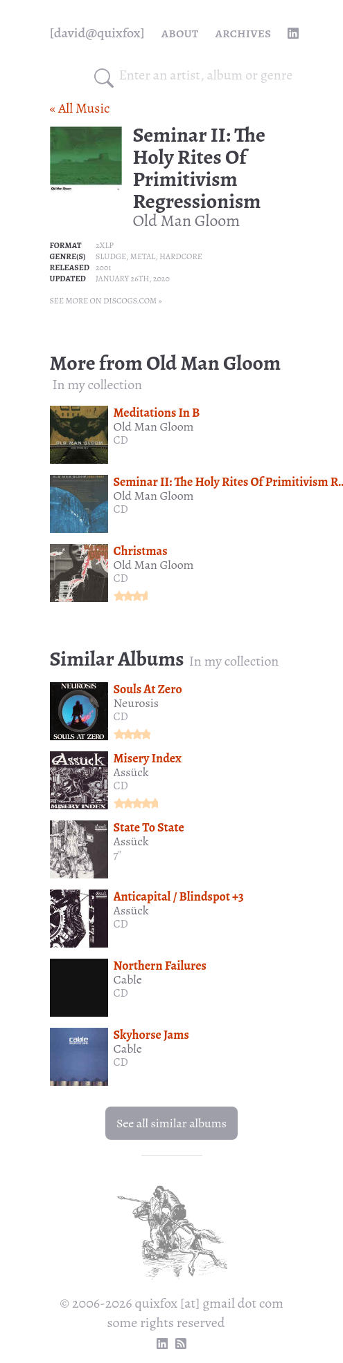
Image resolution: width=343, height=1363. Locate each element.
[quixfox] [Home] (97, 33)
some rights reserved (166, 1322)
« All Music (80, 108)
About (180, 33)
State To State (149, 827)
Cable (128, 979)
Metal (143, 256)
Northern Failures (160, 965)
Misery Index (148, 758)
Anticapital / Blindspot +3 (179, 896)
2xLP (105, 245)
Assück (131, 772)
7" (118, 855)
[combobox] (206, 75)
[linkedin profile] (293, 33)
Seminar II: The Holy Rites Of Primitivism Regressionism (199, 168)
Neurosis (136, 703)
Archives (243, 33)
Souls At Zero (148, 689)
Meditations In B (157, 412)
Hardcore (180, 256)
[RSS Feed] (180, 1343)
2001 (104, 267)
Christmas (141, 551)
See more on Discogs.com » (106, 300)
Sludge (111, 256)
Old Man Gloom (186, 220)
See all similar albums (171, 1123)
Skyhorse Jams (151, 1034)
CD (121, 440)
